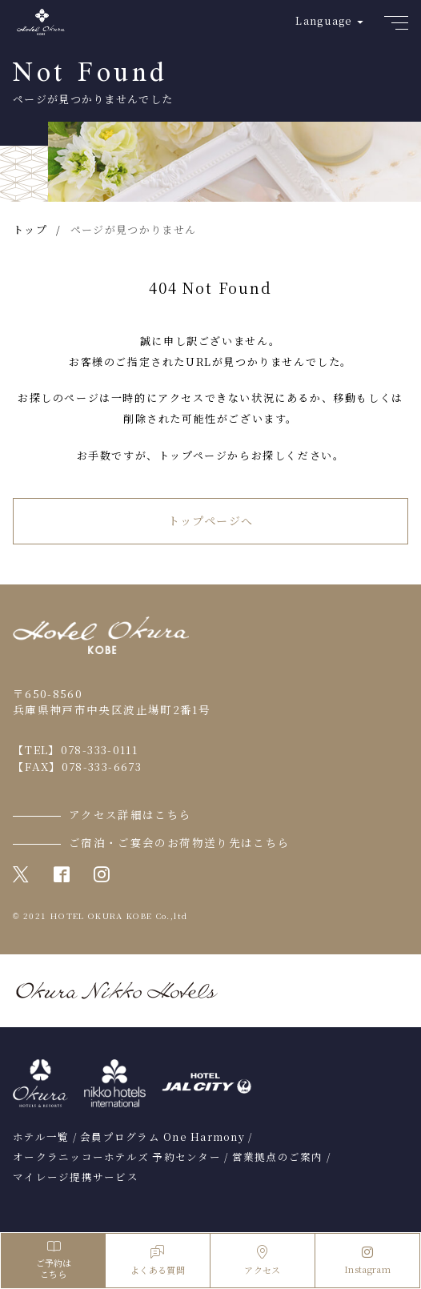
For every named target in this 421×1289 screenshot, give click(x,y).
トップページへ (211, 520)
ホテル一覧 (41, 1137)
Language (323, 20)
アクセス (262, 1260)
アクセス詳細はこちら (130, 814)
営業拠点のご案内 (277, 1157)
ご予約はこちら (53, 1260)
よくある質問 (157, 1260)
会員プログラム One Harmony (162, 1137)
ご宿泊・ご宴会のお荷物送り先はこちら (179, 842)
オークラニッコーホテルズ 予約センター (117, 1157)
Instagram (367, 1261)
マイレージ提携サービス (75, 1177)
